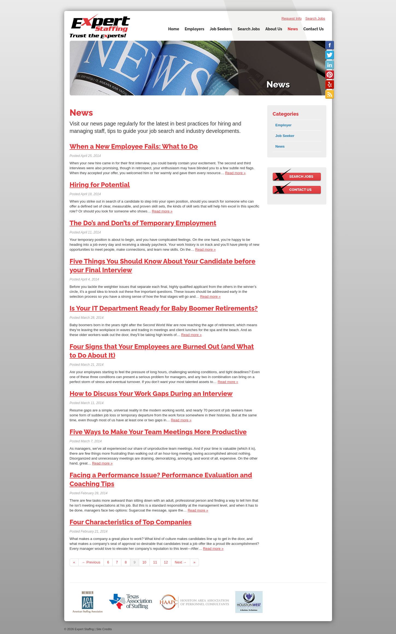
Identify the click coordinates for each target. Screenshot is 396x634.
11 (155, 562)
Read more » (235, 173)
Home (173, 29)
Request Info (291, 18)
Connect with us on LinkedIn (329, 64)
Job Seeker (284, 136)
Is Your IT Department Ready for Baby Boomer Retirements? (164, 308)
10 (144, 562)
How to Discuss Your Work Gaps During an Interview (151, 394)
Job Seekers (221, 29)
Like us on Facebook (329, 45)
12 (166, 562)
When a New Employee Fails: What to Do (134, 146)
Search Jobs (315, 18)
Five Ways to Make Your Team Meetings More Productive (158, 432)
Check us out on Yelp (329, 84)
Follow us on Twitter (329, 55)
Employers (194, 29)
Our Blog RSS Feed (329, 94)
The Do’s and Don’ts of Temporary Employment (143, 223)
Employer (283, 125)
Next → (180, 562)
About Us (273, 29)
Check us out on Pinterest (329, 74)
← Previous (91, 562)
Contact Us (313, 29)
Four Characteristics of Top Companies (131, 522)
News (293, 29)
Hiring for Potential (100, 185)
